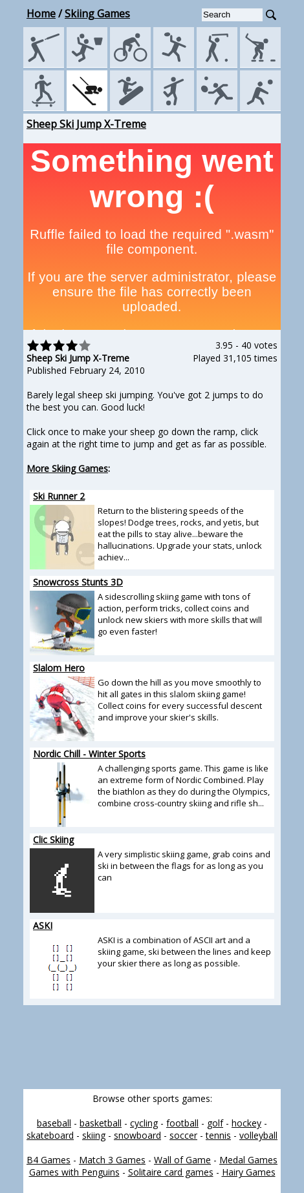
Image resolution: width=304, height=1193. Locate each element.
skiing (93, 1135)
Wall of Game (182, 1160)
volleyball (258, 1135)
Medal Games (248, 1160)
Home (41, 13)
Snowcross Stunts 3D (78, 582)
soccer (183, 1135)
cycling (144, 1123)
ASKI (42, 925)
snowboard (137, 1135)
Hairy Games (249, 1172)
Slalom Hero (59, 668)
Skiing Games (97, 13)
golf (215, 1123)
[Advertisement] (108, 1047)
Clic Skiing (53, 839)
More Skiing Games (67, 468)
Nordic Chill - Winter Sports (89, 754)
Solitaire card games (170, 1172)
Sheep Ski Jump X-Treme (86, 124)
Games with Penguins (74, 1172)
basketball (101, 1123)
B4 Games (49, 1160)
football (182, 1123)
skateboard (50, 1135)
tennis (218, 1135)
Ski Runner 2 (59, 496)
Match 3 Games (112, 1160)
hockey (246, 1123)
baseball (54, 1123)
